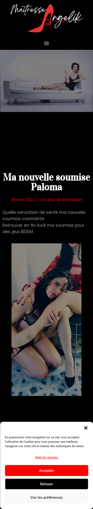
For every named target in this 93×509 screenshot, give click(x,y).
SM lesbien (72, 200)
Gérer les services (46, 457)
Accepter (46, 470)
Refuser (46, 484)
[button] (85, 427)
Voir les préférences (46, 497)
